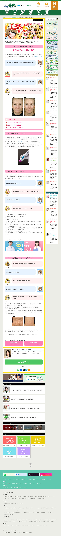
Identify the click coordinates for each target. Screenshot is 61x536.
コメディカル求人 (17, 521)
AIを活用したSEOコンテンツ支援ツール (47, 512)
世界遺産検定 (20, 510)
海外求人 (35, 496)
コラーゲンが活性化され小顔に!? (15, 127)
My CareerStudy (6, 512)
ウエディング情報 (14, 510)
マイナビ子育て (33, 510)
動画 (49, 479)
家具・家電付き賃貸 (36, 512)
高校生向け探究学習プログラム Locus (17, 503)
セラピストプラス (12, 487)
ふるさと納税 (49, 510)
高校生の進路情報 (7, 503)
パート (53, 496)
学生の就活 (5, 496)
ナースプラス (5, 487)
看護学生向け (17, 496)
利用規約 (9, 483)
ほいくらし (25, 487)
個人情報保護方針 (29, 532)
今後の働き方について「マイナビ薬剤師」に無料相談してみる (33, 343)
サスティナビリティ (14, 532)
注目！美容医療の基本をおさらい (15, 122)
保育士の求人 (30, 521)
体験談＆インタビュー (25, 479)
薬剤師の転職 (6, 521)
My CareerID (12, 512)
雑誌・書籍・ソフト (7, 510)
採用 (19, 532)
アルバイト (49, 496)
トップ (4, 479)
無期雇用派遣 (35, 521)
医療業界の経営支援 (46, 521)
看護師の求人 (11, 521)
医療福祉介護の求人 (41, 498)
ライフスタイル (39, 479)
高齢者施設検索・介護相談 (8, 514)
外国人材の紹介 (52, 521)
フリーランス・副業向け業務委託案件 (31, 498)
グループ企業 (23, 532)
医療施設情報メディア (18, 512)
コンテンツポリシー (32, 483)
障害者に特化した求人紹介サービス (18, 498)
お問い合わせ (39, 483)
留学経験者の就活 (11, 496)
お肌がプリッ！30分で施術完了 (14, 125)
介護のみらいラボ (19, 487)
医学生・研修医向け (23, 496)
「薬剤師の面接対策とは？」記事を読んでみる (14, 343)
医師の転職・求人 (24, 521)
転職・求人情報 (30, 496)
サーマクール (19, 141)
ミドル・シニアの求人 (7, 498)
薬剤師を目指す (32, 479)
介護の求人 (40, 521)
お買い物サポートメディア (27, 512)
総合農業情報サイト (26, 510)
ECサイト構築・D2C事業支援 (42, 510)
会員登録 (4, 483)
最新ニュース (45, 479)
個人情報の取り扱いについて (16, 483)
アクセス (9, 532)
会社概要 (5, 532)
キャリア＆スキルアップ (11, 479)
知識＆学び (18, 479)
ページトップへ (30, 465)
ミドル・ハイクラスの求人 (41, 496)
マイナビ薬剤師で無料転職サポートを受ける (23, 362)
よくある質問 (25, 483)
